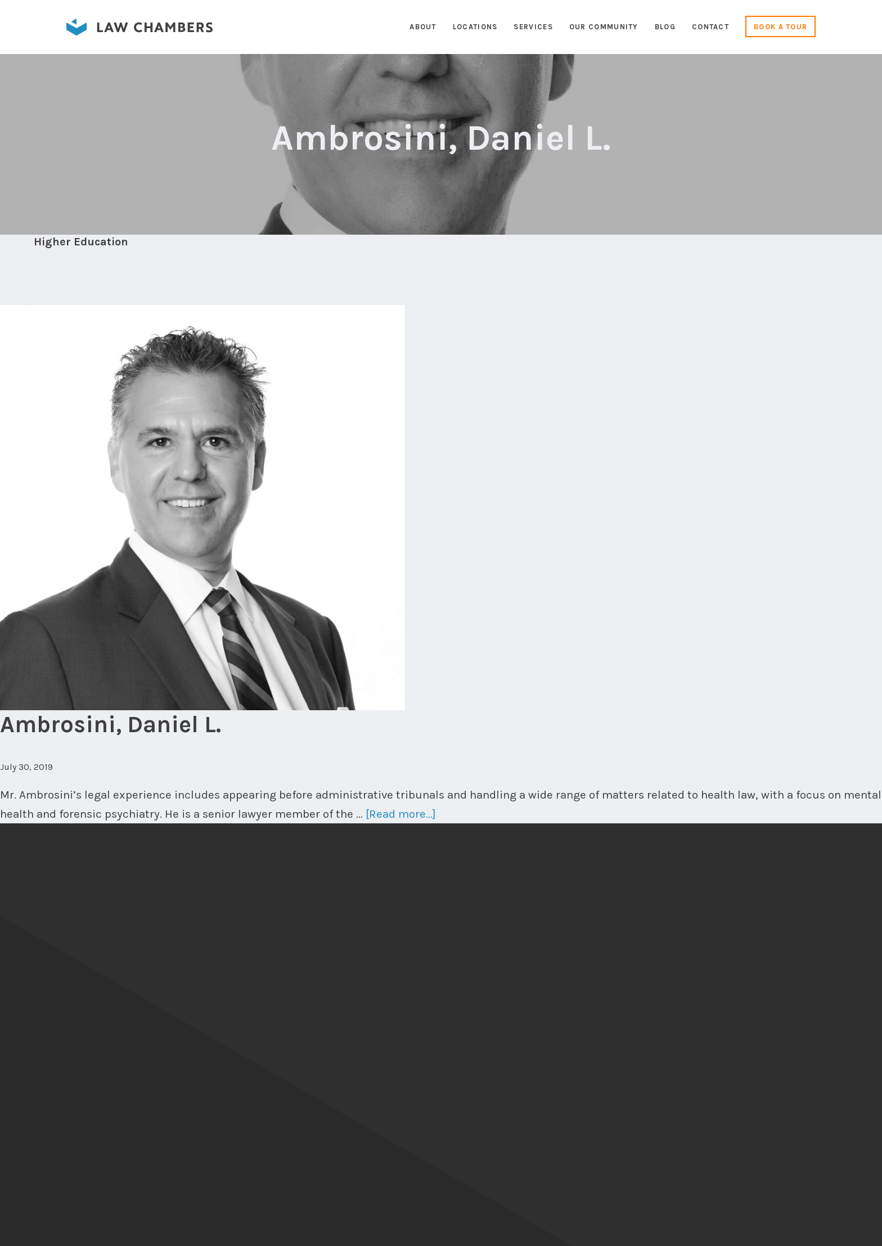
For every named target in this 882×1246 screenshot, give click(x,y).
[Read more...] (401, 814)
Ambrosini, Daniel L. (110, 724)
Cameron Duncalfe (819, 1228)
